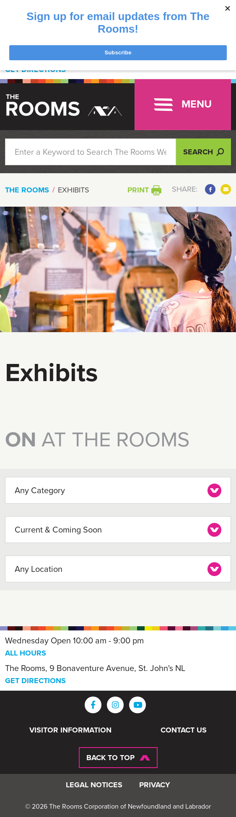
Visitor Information (70, 730)
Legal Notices (94, 785)
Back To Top (110, 757)
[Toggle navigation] (183, 104)
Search (203, 151)
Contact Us (184, 730)
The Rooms (27, 189)
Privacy (154, 785)
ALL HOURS (25, 653)
